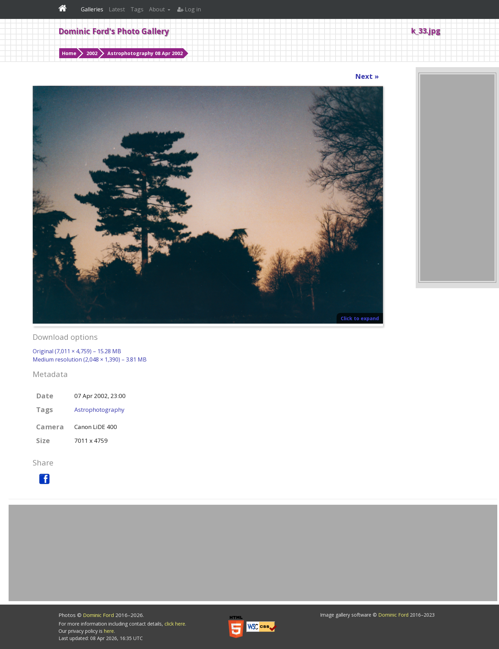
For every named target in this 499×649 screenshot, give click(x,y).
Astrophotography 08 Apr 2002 (145, 53)
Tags (137, 9)
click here (174, 623)
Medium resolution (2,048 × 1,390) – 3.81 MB (90, 359)
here (109, 631)
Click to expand (360, 318)
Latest (117, 9)
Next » (367, 76)
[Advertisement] (457, 177)
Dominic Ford (99, 614)
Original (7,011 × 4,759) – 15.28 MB (77, 351)
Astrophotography (99, 410)
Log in (189, 9)
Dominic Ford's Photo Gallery (114, 30)
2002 (91, 53)
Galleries (92, 9)
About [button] (157, 9)
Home (69, 53)
